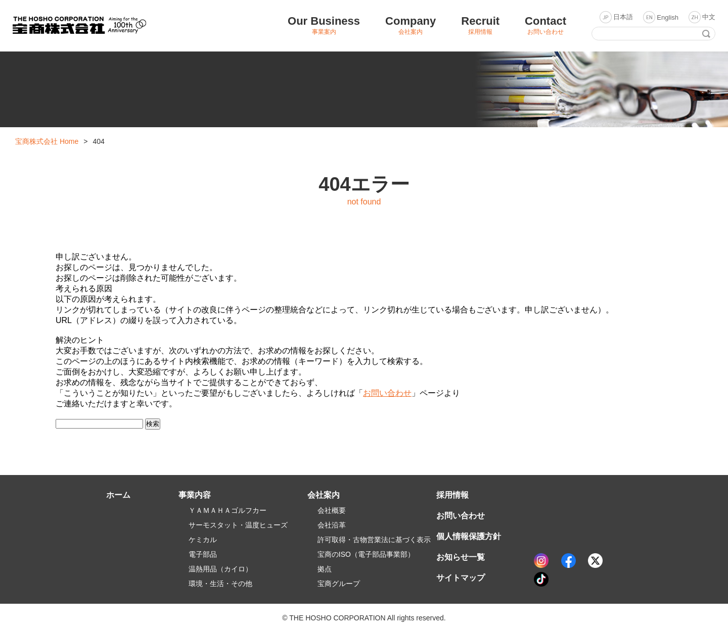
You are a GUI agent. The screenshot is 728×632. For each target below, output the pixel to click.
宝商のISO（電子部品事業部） (366, 554)
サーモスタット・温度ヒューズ (238, 525)
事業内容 (194, 495)
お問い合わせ (387, 393)
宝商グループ (338, 584)
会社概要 (331, 510)
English (667, 17)
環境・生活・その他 (220, 584)
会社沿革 (331, 525)
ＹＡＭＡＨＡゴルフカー (227, 510)
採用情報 (452, 495)
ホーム (118, 495)
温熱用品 (220, 569)
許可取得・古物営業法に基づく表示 (374, 540)
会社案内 (323, 495)
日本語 (623, 17)
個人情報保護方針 (468, 536)
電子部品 (203, 554)
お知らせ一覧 (460, 557)
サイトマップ (460, 577)
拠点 (324, 569)
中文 (708, 17)
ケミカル (203, 540)
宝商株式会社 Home (46, 141)
